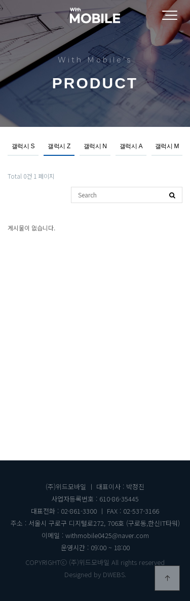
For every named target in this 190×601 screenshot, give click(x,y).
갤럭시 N (95, 146)
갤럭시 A (131, 146)
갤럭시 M (167, 146)
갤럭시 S (23, 146)
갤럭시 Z (59, 146)
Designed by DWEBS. (95, 574)
